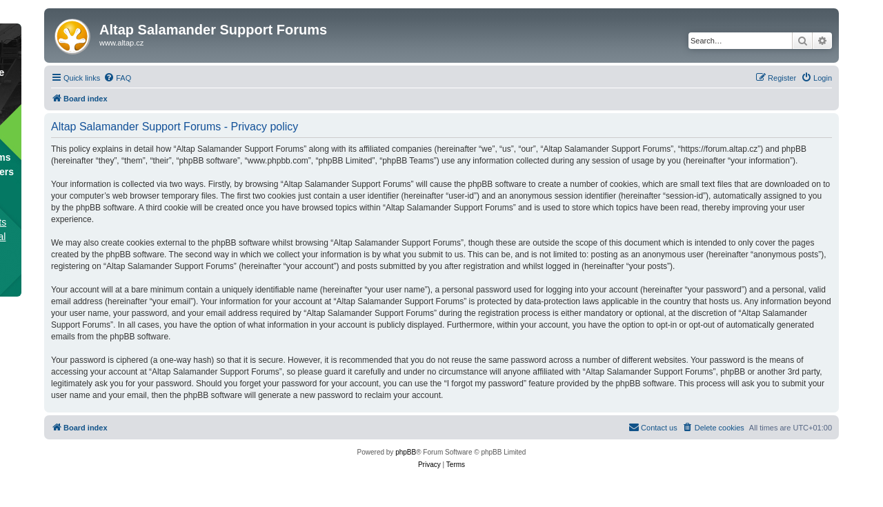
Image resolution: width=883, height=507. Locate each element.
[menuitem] (117, 78)
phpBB (405, 452)
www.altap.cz (121, 43)
